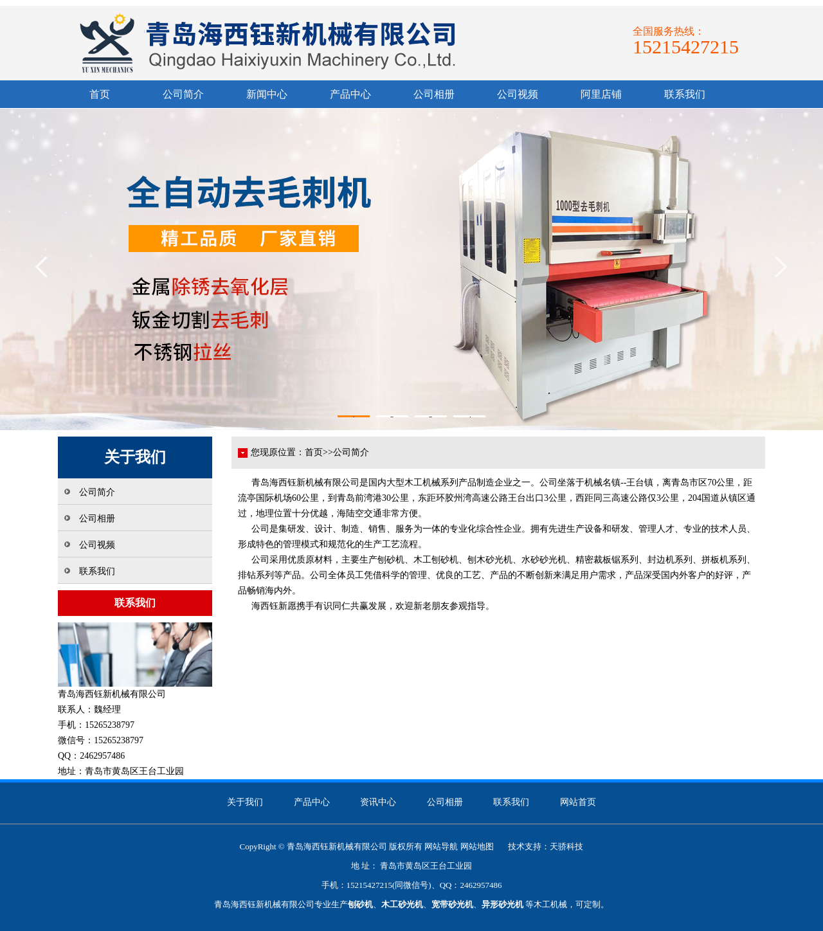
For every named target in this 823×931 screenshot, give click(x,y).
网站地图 (477, 846)
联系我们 (684, 94)
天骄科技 (566, 846)
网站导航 (441, 846)
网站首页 (578, 802)
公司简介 (183, 94)
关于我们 (245, 802)
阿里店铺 (601, 94)
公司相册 (434, 94)
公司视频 (517, 94)
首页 (99, 94)
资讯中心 (378, 802)
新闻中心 (266, 94)
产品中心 (350, 94)
